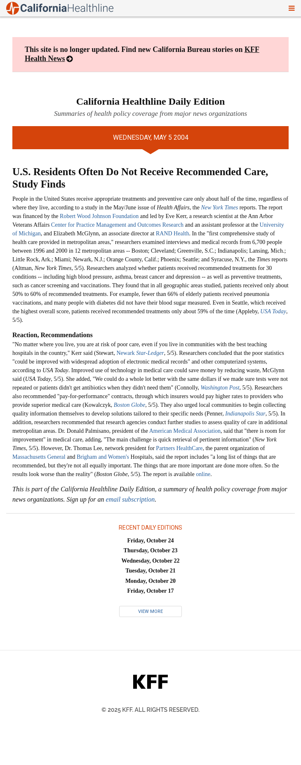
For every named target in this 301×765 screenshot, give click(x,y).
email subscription (130, 499)
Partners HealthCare (179, 448)
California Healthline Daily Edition (150, 101)
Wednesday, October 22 (151, 561)
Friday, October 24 (150, 540)
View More (150, 611)
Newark (140, 353)
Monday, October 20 (150, 581)
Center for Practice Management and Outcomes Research (117, 225)
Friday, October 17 (150, 591)
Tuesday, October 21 (150, 571)
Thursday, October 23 (151, 550)
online (203, 474)
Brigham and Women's (103, 457)
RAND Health (172, 233)
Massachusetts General (39, 457)
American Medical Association (185, 431)
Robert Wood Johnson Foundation (99, 216)
